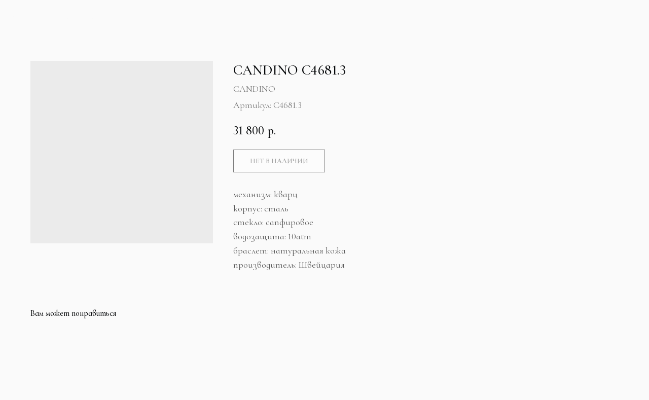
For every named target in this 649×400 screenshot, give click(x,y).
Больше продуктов (60, 16)
